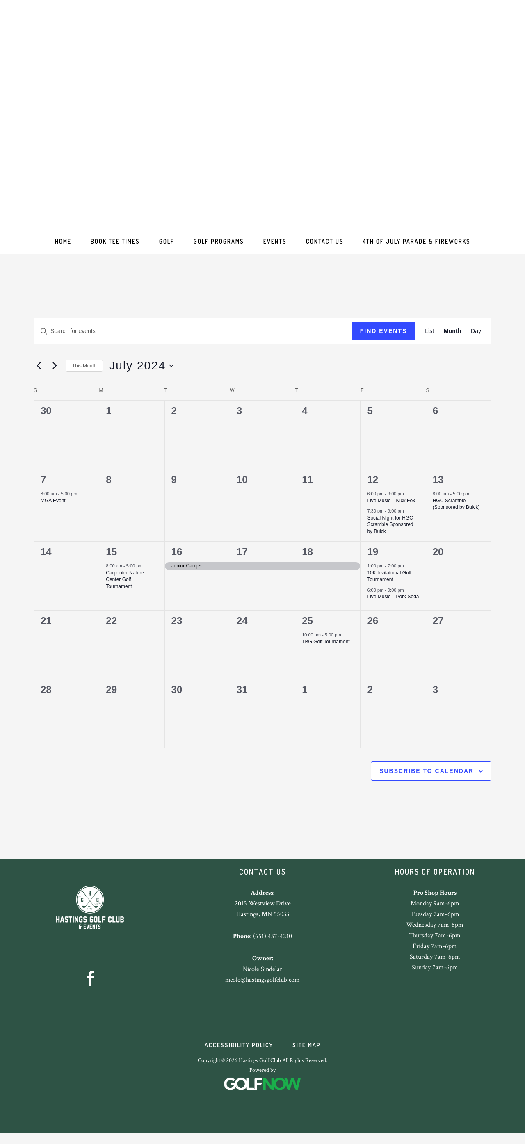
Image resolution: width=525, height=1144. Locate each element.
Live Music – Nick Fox (391, 506)
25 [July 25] (307, 626)
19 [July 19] (372, 557)
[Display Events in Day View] (476, 337)
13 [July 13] (438, 485)
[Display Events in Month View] (452, 337)
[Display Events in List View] (429, 337)
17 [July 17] (242, 557)
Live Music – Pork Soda (393, 602)
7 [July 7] (43, 485)
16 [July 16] (177, 557)
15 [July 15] (111, 557)
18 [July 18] (307, 557)
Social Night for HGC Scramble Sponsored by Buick (390, 530)
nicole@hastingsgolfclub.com (262, 985)
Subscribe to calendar (426, 776)
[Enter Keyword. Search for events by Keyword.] (193, 337)
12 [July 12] (372, 485)
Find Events (383, 336)
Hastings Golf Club (262, 118)
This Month (84, 371)
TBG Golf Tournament (326, 647)
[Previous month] (38, 371)
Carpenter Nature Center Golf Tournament (125, 585)
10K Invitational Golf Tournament (389, 582)
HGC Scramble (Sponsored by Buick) (456, 510)
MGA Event (53, 506)
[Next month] (54, 371)
